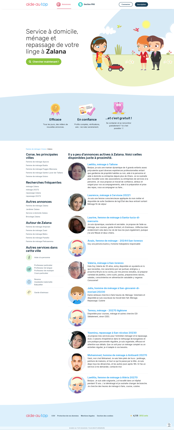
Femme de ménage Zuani (36, 230)
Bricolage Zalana (33, 216)
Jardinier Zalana (32, 209)
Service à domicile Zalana (36, 213)
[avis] (135, 415)
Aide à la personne (42, 257)
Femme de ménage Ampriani (38, 227)
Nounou (37, 279)
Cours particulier (41, 273)
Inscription (141, 4)
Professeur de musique (44, 270)
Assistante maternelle (43, 282)
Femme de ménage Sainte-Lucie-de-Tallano (44, 173)
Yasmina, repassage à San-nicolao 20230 (112, 332)
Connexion (126, 4)
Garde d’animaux (41, 292)
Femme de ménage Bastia (37, 165)
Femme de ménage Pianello (37, 238)
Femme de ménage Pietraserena (39, 241)
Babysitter (38, 284)
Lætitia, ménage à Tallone (103, 164)
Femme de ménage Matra (36, 234)
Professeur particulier (43, 265)
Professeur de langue (43, 268)
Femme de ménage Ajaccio (37, 162)
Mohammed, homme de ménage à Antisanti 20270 (117, 355)
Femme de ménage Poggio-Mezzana (41, 169)
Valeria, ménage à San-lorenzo (106, 263)
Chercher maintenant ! (44, 61)
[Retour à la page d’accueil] (37, 4)
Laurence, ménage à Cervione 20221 (109, 195)
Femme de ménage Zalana (37, 206)
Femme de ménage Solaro (37, 176)
